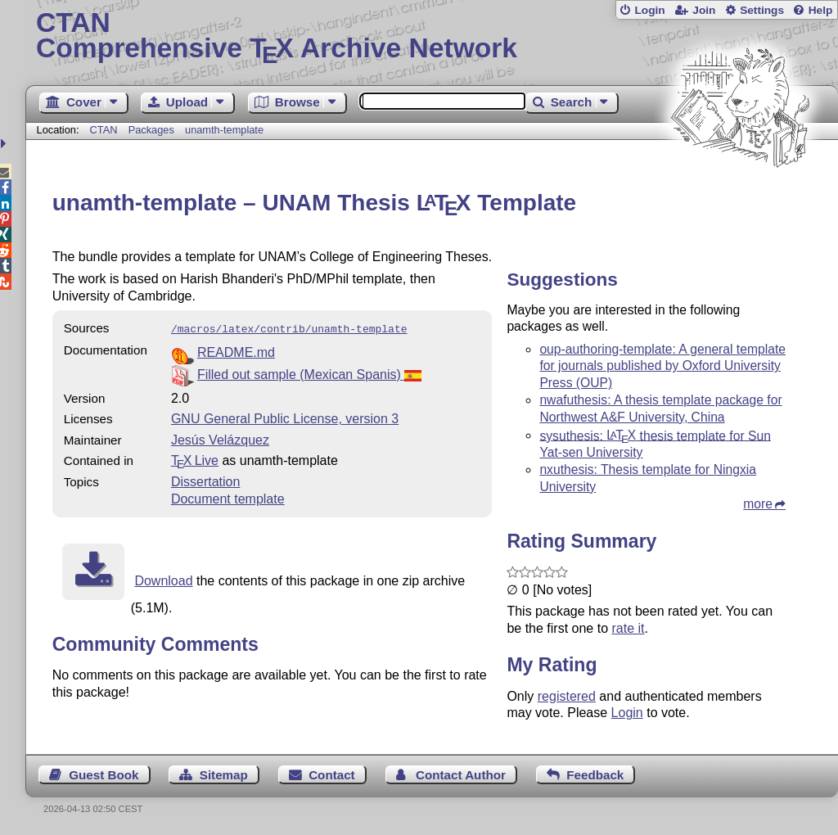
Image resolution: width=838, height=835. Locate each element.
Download (163, 579)
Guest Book (103, 775)
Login (649, 10)
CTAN (104, 130)
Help (821, 10)
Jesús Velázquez (220, 438)
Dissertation (205, 480)
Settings (762, 10)
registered (567, 696)
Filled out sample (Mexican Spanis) (309, 373)
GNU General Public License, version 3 (285, 417)
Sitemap (224, 775)
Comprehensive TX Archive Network (431, 37)
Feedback (595, 775)
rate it (627, 628)
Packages (153, 130)
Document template (228, 497)
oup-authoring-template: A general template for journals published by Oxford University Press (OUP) (662, 366)
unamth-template (224, 130)
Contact (332, 775)
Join (703, 10)
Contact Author (461, 775)
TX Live (195, 459)
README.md (236, 351)
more (758, 504)
